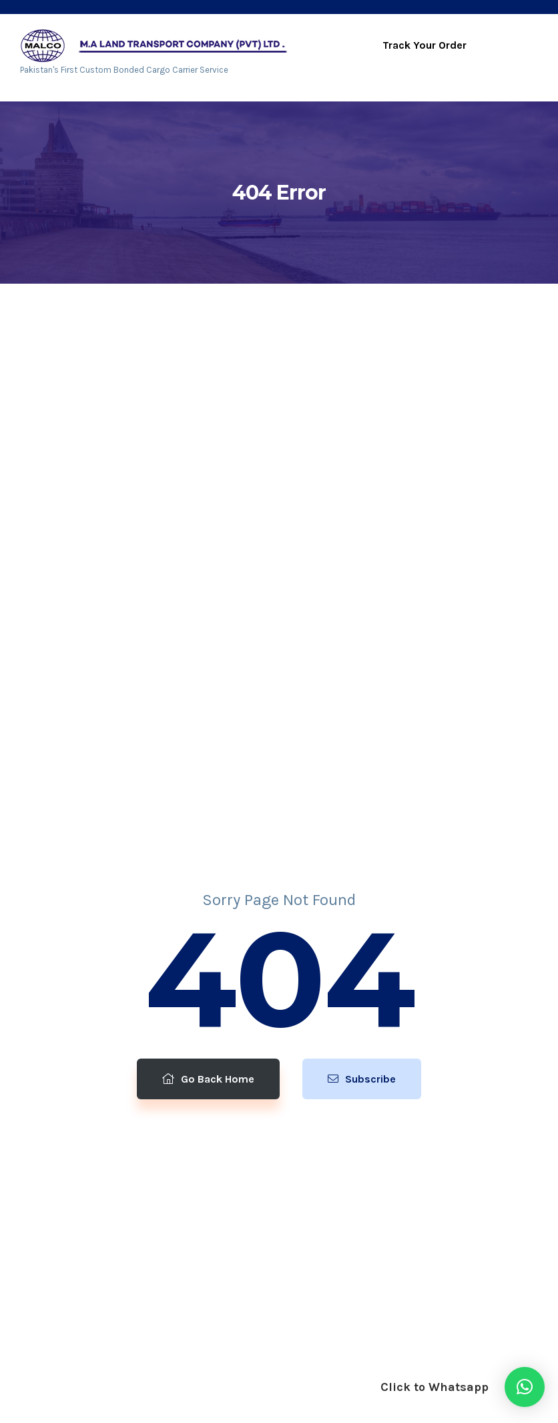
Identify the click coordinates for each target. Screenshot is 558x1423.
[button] (525, 1387)
